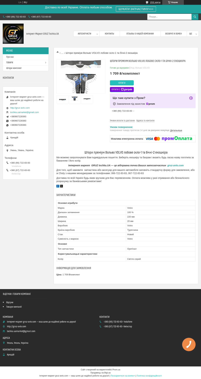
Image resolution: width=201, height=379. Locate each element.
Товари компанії (14, 307)
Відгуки (9, 302)
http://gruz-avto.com (20, 108)
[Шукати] (194, 17)
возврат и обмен (173, 33)
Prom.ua (116, 369)
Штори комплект (14, 68)
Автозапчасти (84, 33)
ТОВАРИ (9, 62)
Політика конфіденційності (149, 376)
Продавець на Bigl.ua (100, 373)
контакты (109, 33)
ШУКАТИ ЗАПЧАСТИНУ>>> (136, 9)
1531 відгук (155, 2)
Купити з (121, 89)
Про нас (10, 57)
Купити (121, 83)
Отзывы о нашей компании (140, 33)
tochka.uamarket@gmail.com (24, 112)
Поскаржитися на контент (123, 376)
